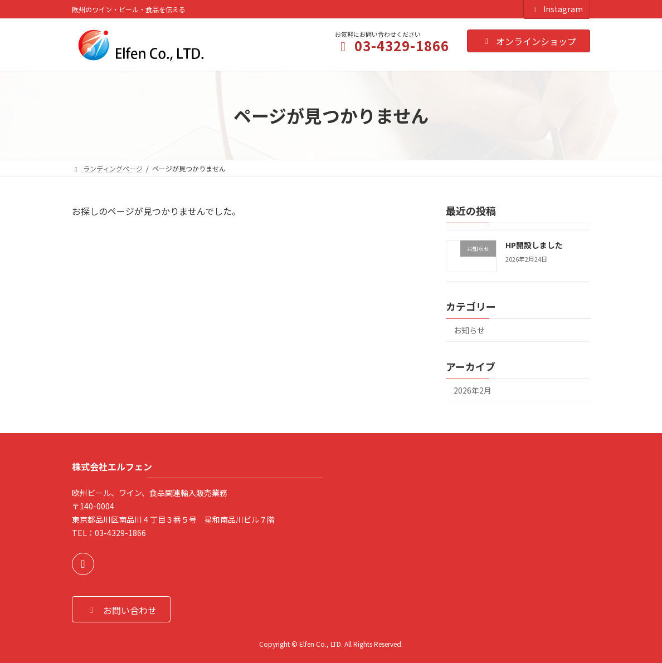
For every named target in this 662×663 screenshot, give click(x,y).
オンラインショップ (528, 41)
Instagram (556, 8)
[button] (121, 609)
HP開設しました (534, 245)
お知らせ (469, 330)
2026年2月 (472, 390)
